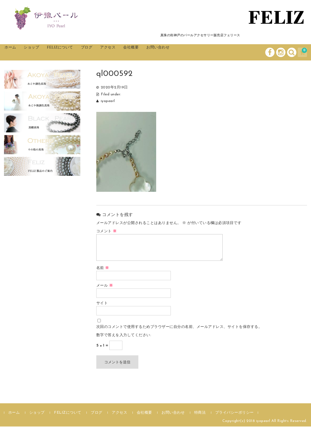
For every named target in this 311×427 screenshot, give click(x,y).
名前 (102, 269)
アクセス (137, 52)
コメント (106, 232)
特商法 (200, 413)
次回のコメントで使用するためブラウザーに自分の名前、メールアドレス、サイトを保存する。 (179, 328)
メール (104, 286)
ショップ (43, 52)
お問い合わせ (199, 52)
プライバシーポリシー (234, 413)
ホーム (16, 52)
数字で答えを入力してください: (123, 336)
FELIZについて (77, 52)
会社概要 (166, 52)
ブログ (110, 52)
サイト (102, 304)
